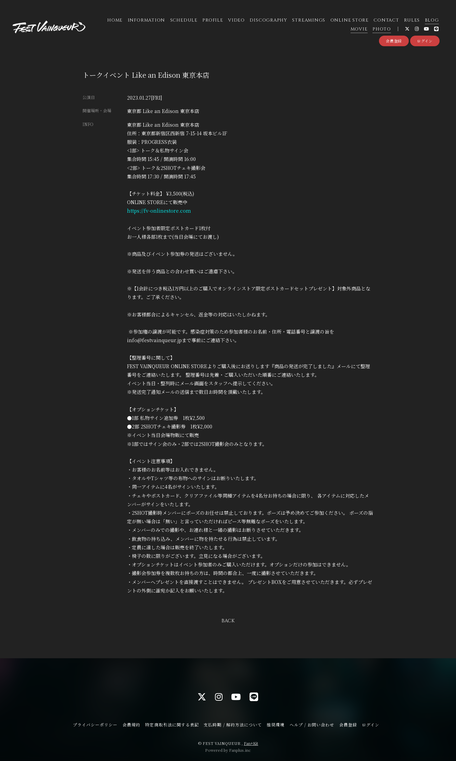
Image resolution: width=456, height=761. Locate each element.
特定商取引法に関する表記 (172, 724)
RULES (412, 20)
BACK (228, 620)
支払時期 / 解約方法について (233, 724)
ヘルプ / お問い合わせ (312, 724)
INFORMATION (146, 20)
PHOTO (381, 29)
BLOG (432, 20)
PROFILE (212, 20)
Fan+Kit (251, 743)
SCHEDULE (184, 20)
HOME (115, 20)
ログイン (425, 40)
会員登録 (394, 40)
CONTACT (386, 20)
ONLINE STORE (349, 20)
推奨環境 (275, 724)
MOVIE (359, 29)
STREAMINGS (308, 20)
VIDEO (236, 20)
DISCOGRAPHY (268, 20)
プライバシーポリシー (95, 724)
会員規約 (131, 724)
